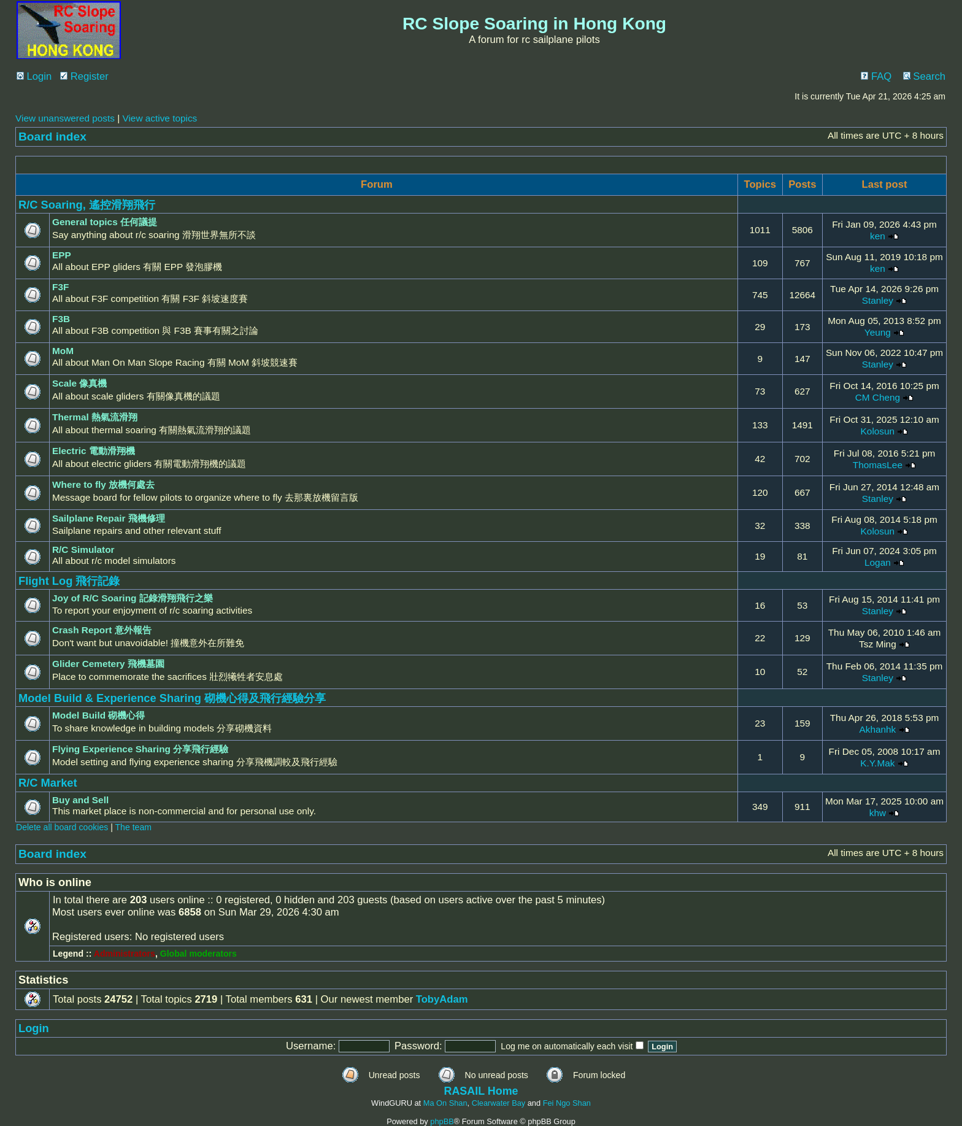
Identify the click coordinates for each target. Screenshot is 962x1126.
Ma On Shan (445, 1103)
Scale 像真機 (79, 383)
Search (924, 76)
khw (877, 813)
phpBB (441, 1121)
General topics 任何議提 (104, 222)
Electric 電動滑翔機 (93, 450)
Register (84, 76)
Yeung (877, 332)
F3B (61, 319)
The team (133, 827)
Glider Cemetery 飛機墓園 (108, 663)
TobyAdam (442, 999)
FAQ (876, 76)
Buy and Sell (80, 800)
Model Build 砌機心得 (98, 715)
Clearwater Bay (498, 1103)
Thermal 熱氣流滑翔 (94, 417)
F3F (60, 287)
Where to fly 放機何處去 (103, 484)
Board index (52, 136)
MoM (63, 350)
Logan (877, 562)
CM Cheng (877, 397)
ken (877, 236)
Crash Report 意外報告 (102, 630)
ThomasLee (877, 465)
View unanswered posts (65, 118)
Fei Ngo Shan (567, 1103)
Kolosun (878, 431)
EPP (61, 255)
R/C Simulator (83, 549)
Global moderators (198, 953)
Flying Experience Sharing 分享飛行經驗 (140, 749)
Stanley (877, 300)
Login (34, 76)
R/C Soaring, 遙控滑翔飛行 (86, 204)
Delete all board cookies (62, 827)
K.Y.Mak (877, 763)
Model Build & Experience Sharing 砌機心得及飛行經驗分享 (172, 698)
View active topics (159, 118)
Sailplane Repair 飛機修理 (108, 518)
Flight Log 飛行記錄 (69, 580)
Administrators (124, 953)
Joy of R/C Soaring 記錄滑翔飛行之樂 (132, 598)
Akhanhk (877, 729)
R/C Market (47, 782)
